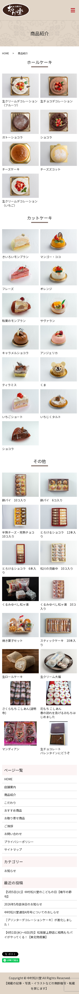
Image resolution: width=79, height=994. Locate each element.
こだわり (10, 803)
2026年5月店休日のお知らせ (23, 904)
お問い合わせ (13, 834)
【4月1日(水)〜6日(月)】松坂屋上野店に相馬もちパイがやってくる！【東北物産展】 (38, 934)
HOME (5, 53)
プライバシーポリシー (19, 842)
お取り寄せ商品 (14, 818)
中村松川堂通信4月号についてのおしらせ (31, 912)
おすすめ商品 (13, 810)
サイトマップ (13, 849)
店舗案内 (10, 787)
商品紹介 (10, 795)
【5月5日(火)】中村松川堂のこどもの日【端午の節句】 (38, 894)
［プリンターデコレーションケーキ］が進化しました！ (38, 922)
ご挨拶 (8, 826)
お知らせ (10, 871)
